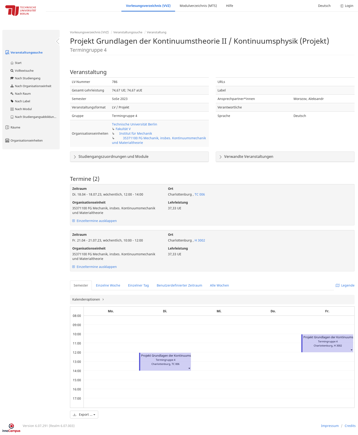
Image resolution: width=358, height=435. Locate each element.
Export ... (84, 414)
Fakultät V (123, 129)
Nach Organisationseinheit (30, 86)
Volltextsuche (22, 70)
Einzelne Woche (108, 285)
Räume (12, 127)
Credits (350, 426)
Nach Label (20, 101)
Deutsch (324, 5)
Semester (81, 285)
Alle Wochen (219, 285)
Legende (345, 285)
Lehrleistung (178, 202)
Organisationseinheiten (24, 140)
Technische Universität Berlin (134, 124)
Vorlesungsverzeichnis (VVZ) (148, 5)
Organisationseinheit (89, 202)
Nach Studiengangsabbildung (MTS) (35, 117)
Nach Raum (20, 93)
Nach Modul (21, 109)
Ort (170, 188)
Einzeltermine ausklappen (94, 221)
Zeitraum (79, 188)
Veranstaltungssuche (24, 52)
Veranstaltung (156, 32)
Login (346, 5)
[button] (189, 368)
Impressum (330, 426)
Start (16, 63)
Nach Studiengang (25, 78)
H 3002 (199, 240)
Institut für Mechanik (135, 133)
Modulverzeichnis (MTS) (198, 5)
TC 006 (199, 194)
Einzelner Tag (138, 285)
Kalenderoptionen (86, 299)
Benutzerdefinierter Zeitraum (179, 285)
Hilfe (229, 5)
